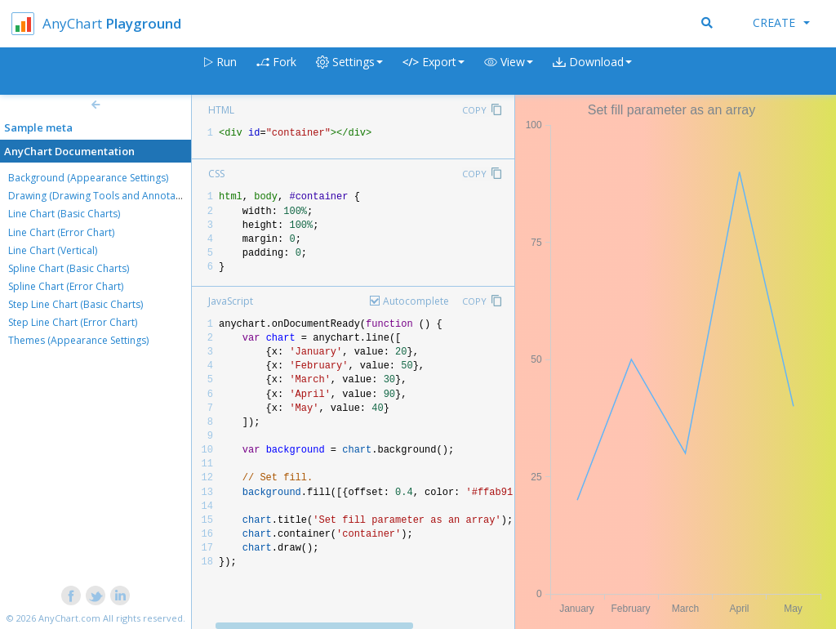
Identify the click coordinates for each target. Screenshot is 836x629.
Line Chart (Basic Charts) (64, 214)
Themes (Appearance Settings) (78, 340)
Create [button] (781, 22)
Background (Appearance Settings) (88, 178)
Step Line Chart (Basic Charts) (75, 304)
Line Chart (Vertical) (52, 250)
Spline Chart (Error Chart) (65, 286)
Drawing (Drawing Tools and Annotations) (104, 196)
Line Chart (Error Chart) (61, 232)
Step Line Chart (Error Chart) (72, 322)
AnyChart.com (69, 618)
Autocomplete (416, 301)
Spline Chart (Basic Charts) (68, 268)
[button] (508, 71)
